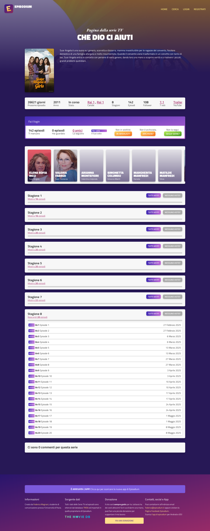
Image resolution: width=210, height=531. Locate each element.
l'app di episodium (159, 514)
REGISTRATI (200, 9)
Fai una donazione (124, 520)
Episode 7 (42, 359)
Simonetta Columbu (115, 174)
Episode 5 (42, 347)
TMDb (86, 507)
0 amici (78, 130)
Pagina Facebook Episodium (157, 511)
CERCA (175, 9)
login (37, 121)
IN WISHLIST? (123, 133)
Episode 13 (43, 393)
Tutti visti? (153, 195)
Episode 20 (43, 433)
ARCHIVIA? (148, 133)
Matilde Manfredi (167, 174)
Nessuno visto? (172, 195)
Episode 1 (42, 325)
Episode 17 (43, 415)
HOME (164, 9)
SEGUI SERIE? (173, 133)
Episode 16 (43, 410)
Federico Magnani (41, 504)
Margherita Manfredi (143, 174)
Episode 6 (42, 353)
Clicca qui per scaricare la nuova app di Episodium (105, 489)
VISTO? (31, 325)
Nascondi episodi (37, 317)
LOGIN (186, 9)
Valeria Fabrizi (61, 174)
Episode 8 (42, 364)
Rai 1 (91, 102)
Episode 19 (43, 427)
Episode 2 (42, 330)
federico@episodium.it (154, 507)
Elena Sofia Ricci (38, 174)
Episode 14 (43, 398)
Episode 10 (43, 376)
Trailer (177, 102)
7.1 (162, 102)
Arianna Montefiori (90, 174)
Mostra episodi (36, 199)
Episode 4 (42, 342)
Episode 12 (43, 387)
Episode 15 (43, 404)
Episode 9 (42, 370)
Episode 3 (42, 336)
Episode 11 (43, 381)
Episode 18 (43, 421)
